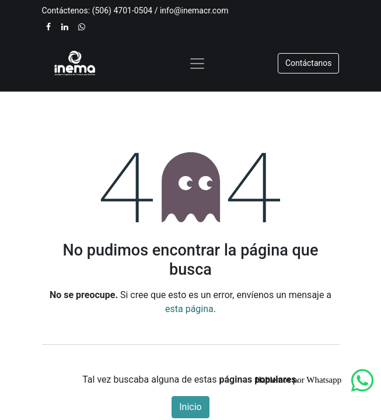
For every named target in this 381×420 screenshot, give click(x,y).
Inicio (190, 406)
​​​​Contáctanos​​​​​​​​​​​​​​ (308, 63)
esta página (189, 308)
